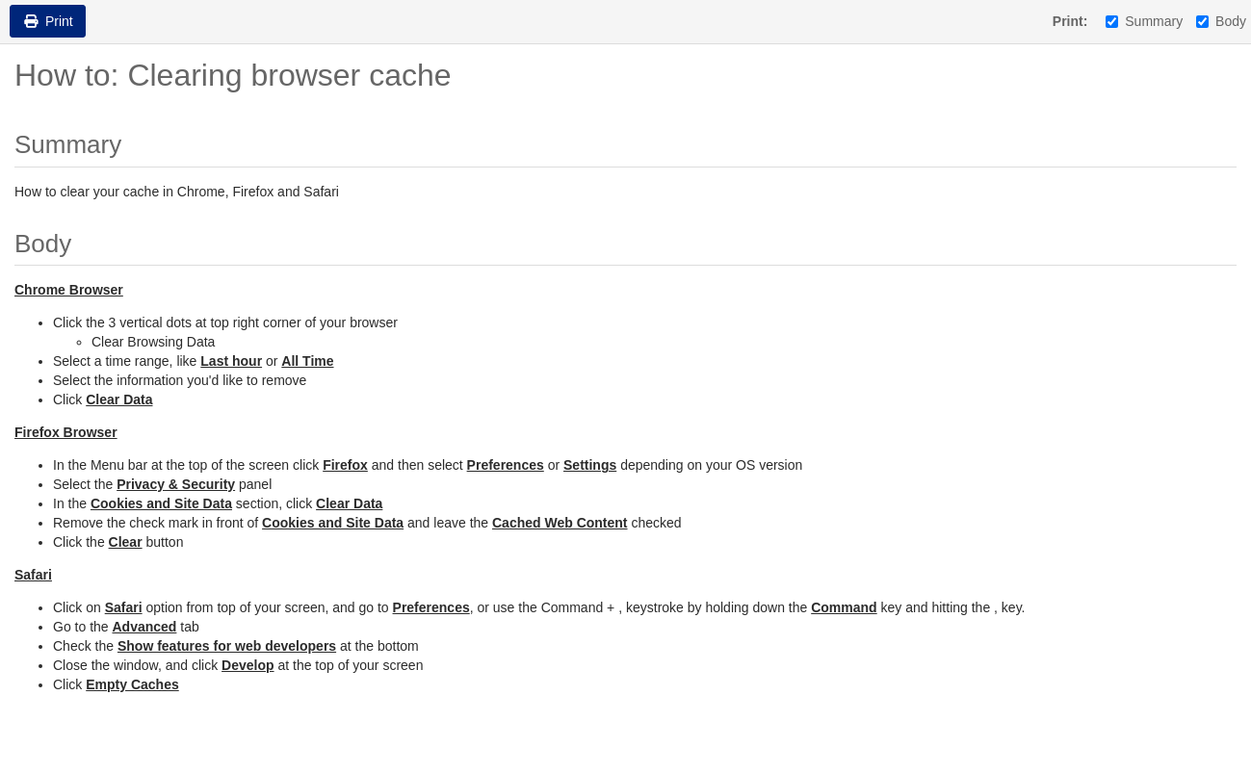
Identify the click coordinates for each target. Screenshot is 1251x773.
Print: (1070, 21)
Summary (1144, 21)
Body (1221, 21)
